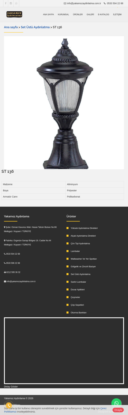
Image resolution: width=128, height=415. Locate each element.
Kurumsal (63, 14)
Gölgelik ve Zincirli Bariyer (81, 266)
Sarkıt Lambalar (76, 282)
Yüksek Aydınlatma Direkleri (82, 228)
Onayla (118, 409)
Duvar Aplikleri (75, 289)
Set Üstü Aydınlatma (35, 27)
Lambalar (73, 251)
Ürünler (78, 14)
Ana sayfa (48, 14)
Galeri (90, 14)
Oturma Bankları (76, 312)
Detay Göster (11, 386)
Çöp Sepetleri (75, 305)
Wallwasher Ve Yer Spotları (81, 259)
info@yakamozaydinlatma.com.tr (82, 3)
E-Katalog (103, 14)
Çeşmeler (73, 297)
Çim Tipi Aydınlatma (78, 243)
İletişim (117, 14)
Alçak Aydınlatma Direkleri (81, 236)
